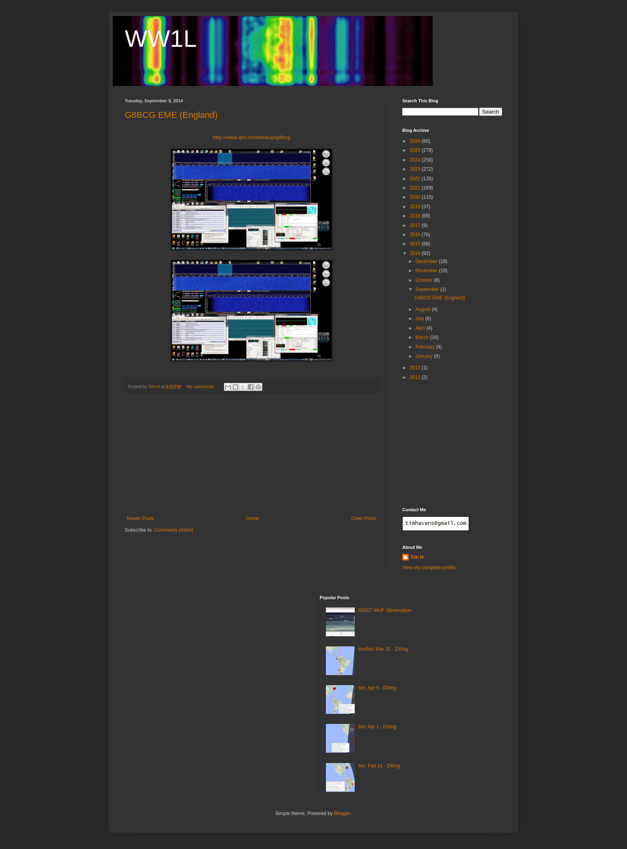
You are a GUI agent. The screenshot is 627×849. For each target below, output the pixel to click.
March (422, 337)
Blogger (342, 813)
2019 (416, 206)
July (420, 318)
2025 (416, 150)
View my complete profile (428, 567)
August (423, 309)
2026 (416, 141)
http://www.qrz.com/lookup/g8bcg (251, 137)
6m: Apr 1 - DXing (377, 726)
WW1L (161, 38)
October (424, 280)
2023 (416, 169)
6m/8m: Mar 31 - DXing (383, 649)
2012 (416, 377)
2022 (416, 178)
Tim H (416, 557)
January (424, 356)
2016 (416, 234)
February (425, 347)
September (427, 289)
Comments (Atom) (173, 530)
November (427, 270)
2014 (416, 253)
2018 (416, 216)
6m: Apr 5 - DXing (377, 688)
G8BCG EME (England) (171, 115)
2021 (416, 188)
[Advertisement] (252, 456)
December (427, 261)
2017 (416, 225)
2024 (416, 160)
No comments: (201, 386)
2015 (416, 244)
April (420, 328)
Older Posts (363, 518)
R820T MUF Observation (384, 610)
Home (252, 518)
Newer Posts (140, 518)
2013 (416, 368)
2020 (416, 197)
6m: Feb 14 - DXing (379, 766)
